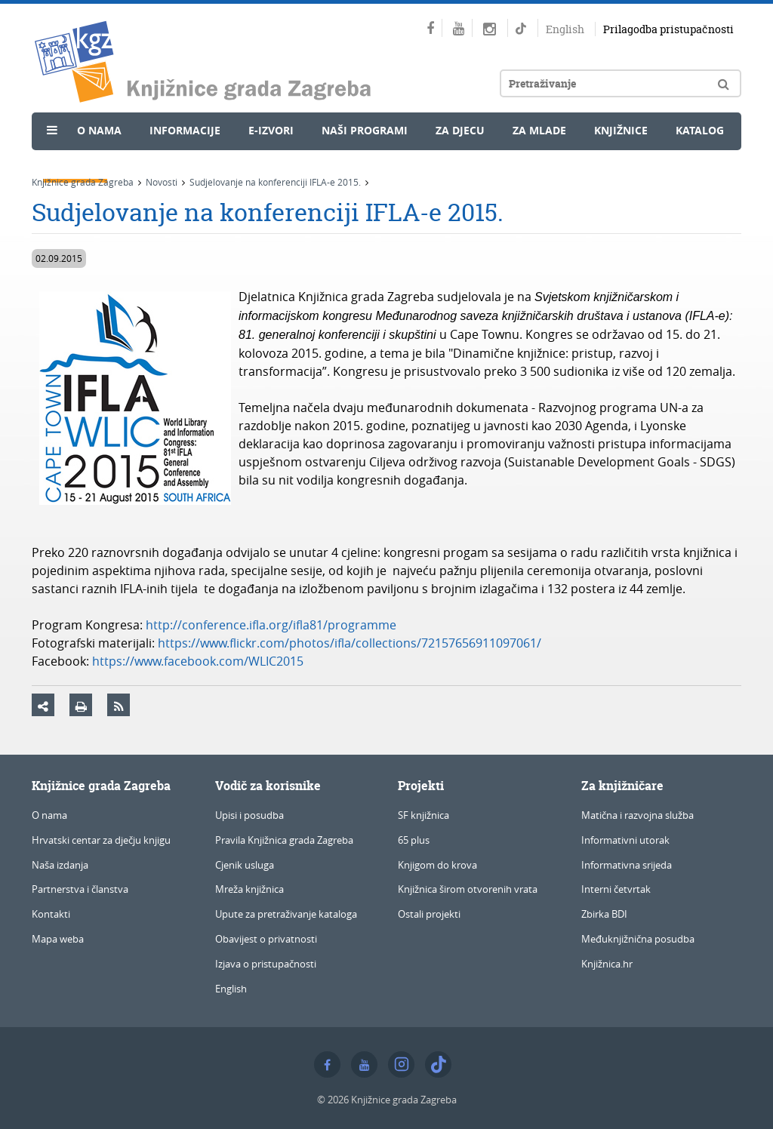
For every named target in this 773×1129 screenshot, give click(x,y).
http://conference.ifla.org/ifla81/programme (271, 625)
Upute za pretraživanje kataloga (286, 914)
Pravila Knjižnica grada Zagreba (284, 840)
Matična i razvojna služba (637, 815)
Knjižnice (621, 130)
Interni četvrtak (616, 889)
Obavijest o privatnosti (266, 939)
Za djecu (460, 130)
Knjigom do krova (437, 865)
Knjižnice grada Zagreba (83, 182)
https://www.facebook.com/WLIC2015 (197, 661)
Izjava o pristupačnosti (265, 964)
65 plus (414, 840)
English (565, 29)
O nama (99, 130)
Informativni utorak (625, 840)
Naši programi (365, 130)
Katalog (700, 130)
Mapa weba (58, 939)
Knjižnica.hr (607, 964)
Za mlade (539, 130)
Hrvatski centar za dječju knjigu (101, 840)
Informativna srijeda (626, 865)
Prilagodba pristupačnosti (668, 29)
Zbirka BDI (604, 914)
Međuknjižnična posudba (637, 939)
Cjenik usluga (244, 865)
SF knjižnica (423, 815)
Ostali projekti (429, 914)
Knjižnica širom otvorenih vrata (467, 889)
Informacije (184, 130)
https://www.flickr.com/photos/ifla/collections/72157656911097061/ (349, 643)
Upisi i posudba (249, 815)
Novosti (75, 163)
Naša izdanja (60, 865)
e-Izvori (271, 130)
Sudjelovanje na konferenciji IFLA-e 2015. (275, 182)
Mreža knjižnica (249, 889)
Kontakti (51, 914)
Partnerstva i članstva (80, 889)
